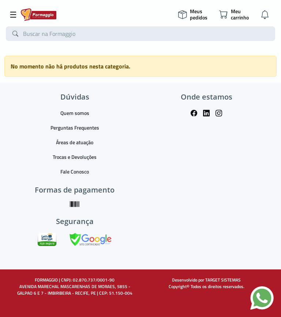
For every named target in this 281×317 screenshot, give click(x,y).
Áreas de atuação (74, 142)
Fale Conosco (74, 171)
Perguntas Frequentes (74, 127)
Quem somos (74, 113)
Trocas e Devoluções (75, 157)
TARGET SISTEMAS (223, 279)
